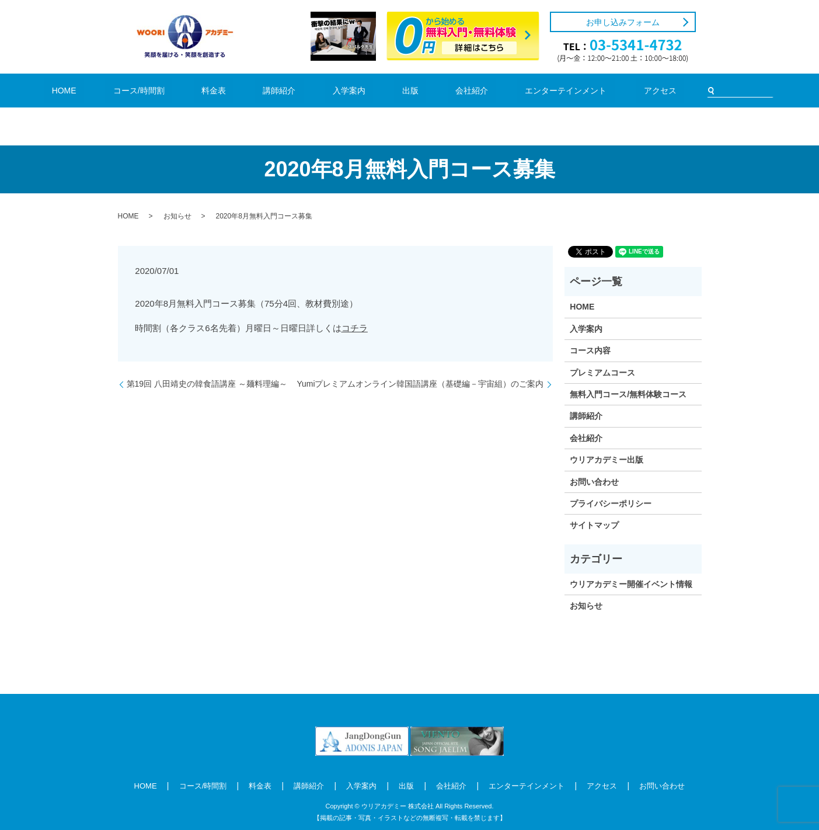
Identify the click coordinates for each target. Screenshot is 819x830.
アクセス (586, 90)
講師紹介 (298, 90)
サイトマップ (594, 525)
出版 (394, 90)
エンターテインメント (512, 90)
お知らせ (177, 216)
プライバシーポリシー (610, 503)
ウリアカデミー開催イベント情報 (631, 584)
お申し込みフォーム (623, 22)
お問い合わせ (594, 482)
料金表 (250, 90)
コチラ (354, 328)
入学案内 (349, 90)
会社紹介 (438, 90)
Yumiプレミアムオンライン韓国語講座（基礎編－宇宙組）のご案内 (420, 383)
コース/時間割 (194, 90)
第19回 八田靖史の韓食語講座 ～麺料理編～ (207, 383)
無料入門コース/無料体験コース (628, 394)
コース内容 (590, 350)
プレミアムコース (602, 372)
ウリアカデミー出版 (606, 459)
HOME (137, 90)
